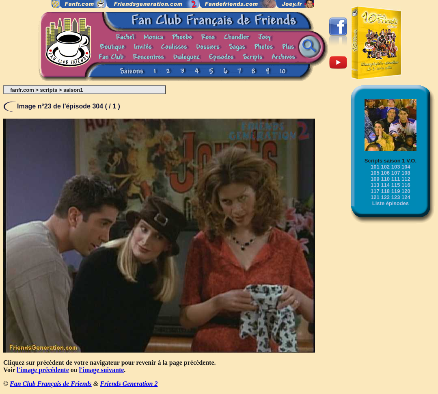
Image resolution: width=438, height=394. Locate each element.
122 (385, 197)
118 (385, 191)
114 (385, 185)
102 (385, 167)
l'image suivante (101, 369)
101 (375, 167)
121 (375, 197)
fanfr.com (22, 90)
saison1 (73, 90)
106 (385, 173)
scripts (49, 90)
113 (375, 185)
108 (405, 173)
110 (385, 179)
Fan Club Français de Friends (51, 383)
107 (395, 173)
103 (395, 167)
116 (405, 185)
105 (375, 173)
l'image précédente (43, 369)
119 (395, 191)
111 (395, 179)
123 (395, 197)
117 (375, 191)
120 (405, 191)
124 (405, 197)
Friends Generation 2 (129, 383)
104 (405, 167)
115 (395, 185)
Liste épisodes (390, 203)
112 (405, 179)
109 (375, 179)
